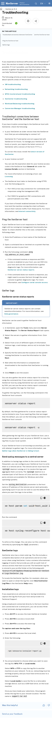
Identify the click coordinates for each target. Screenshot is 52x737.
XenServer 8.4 (11, 9)
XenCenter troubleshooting (16, 99)
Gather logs (7, 45)
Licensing (9, 176)
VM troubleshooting (13, 84)
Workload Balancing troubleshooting (19, 104)
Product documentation (24, 3)
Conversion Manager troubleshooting (20, 108)
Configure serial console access (34, 282)
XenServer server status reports (21, 270)
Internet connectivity (27, 211)
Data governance (11, 314)
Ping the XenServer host (11, 40)
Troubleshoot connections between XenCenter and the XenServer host (26, 35)
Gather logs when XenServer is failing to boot (20, 451)
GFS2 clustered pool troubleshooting (20, 94)
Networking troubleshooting (16, 89)
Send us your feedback (12, 714)
